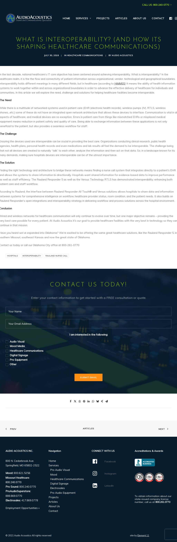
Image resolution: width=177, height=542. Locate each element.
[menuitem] (156, 5)
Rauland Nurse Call (56, 256)
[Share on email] (106, 401)
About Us (139, 18)
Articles (121, 18)
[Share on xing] (102, 401)
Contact (158, 18)
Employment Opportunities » (23, 508)
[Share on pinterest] (84, 401)
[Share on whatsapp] (93, 401)
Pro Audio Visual (60, 470)
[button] (171, 18)
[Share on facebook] (70, 401)
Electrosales (57, 488)
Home (66, 18)
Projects (103, 18)
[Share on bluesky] (97, 401)
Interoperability (31, 256)
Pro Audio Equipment (63, 492)
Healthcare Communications (85, 55)
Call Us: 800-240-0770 (156, 4)
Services (83, 18)
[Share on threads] (79, 401)
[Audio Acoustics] (29, 18)
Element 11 (143, 535)
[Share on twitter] (75, 401)
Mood (53, 474)
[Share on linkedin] (88, 401)
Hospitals (12, 256)
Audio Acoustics (122, 55)
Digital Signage (59, 483)
